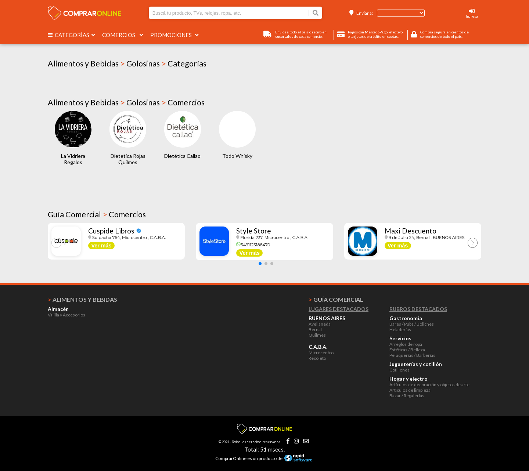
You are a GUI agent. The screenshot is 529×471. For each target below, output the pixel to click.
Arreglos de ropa (405, 344)
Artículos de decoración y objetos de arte (429, 384)
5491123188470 (253, 244)
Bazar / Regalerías (406, 395)
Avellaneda (320, 324)
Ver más (101, 246)
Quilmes (317, 335)
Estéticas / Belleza (407, 349)
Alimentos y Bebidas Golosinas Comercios (126, 102)
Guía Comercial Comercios (97, 214)
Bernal (315, 329)
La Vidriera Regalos (73, 159)
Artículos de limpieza (410, 390)
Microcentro (321, 352)
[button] (260, 263)
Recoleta (317, 358)
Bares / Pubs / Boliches (411, 324)
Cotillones (399, 370)
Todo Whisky (237, 156)
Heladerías (400, 329)
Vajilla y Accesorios (66, 315)
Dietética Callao (182, 156)
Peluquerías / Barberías (412, 355)
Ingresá (472, 16)
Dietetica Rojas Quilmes (128, 159)
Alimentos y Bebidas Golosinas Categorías (127, 63)
